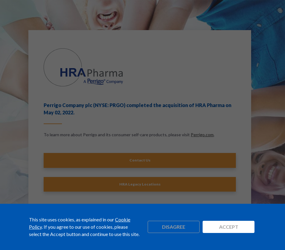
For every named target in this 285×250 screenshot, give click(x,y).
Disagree (173, 227)
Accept (228, 227)
